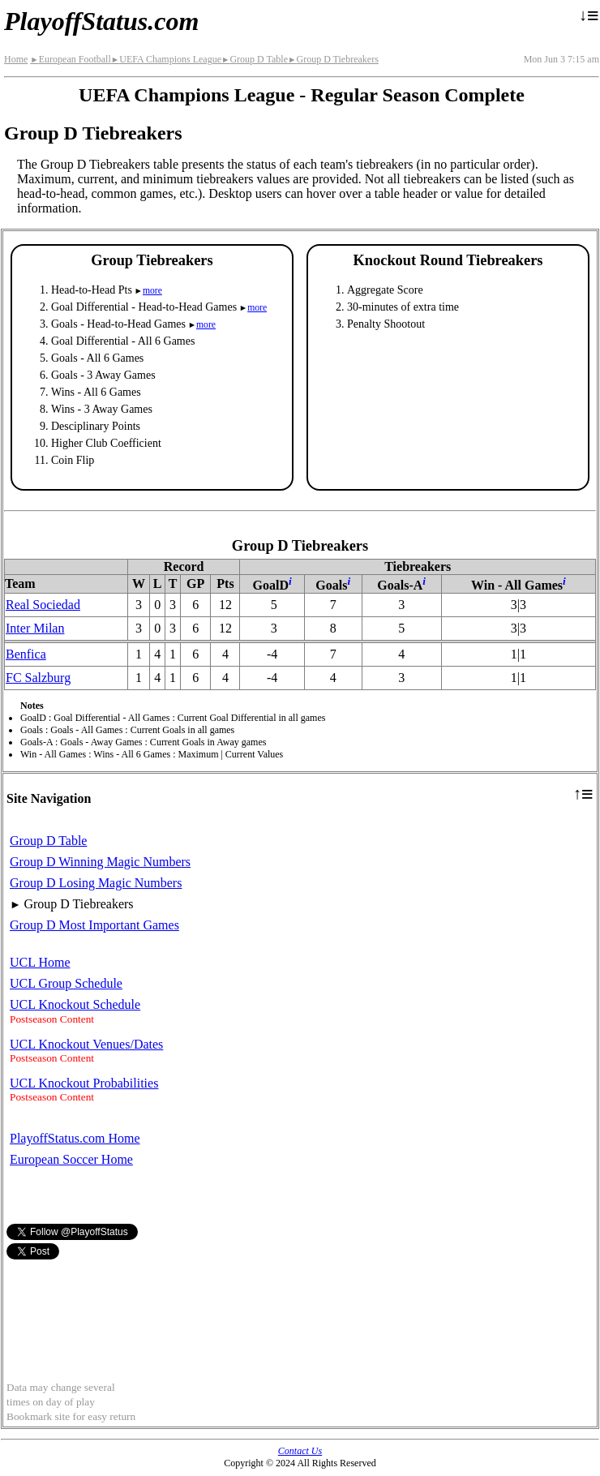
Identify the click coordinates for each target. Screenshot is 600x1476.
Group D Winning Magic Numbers (100, 862)
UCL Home (40, 962)
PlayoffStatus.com (101, 21)
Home (16, 59)
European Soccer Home (71, 1159)
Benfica (26, 654)
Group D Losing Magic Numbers (96, 883)
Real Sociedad (43, 604)
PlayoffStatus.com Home (75, 1138)
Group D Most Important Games (94, 925)
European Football (70, 59)
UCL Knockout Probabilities (84, 1083)
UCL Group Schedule (66, 983)
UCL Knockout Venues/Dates (86, 1044)
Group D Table (254, 59)
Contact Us (300, 1451)
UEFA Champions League (166, 59)
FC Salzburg (38, 677)
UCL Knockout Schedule (75, 1004)
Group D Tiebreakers (333, 59)
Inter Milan (35, 628)
